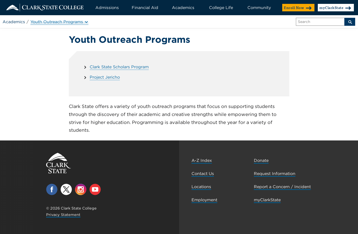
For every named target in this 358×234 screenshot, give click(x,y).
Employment (204, 199)
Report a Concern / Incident (282, 186)
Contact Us (203, 173)
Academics (183, 7)
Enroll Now (298, 7)
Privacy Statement (63, 214)
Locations (201, 186)
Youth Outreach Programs (59, 21)
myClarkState (335, 7)
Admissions (107, 7)
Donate (261, 160)
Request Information (274, 173)
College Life (221, 7)
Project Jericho (105, 77)
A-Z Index (202, 160)
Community (259, 7)
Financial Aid (145, 7)
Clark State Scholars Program (119, 66)
